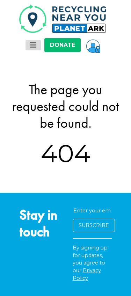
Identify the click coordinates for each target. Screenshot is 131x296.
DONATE (62, 45)
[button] (93, 45)
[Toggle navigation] (33, 45)
